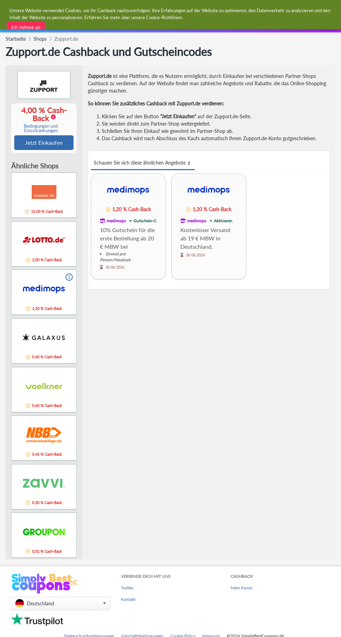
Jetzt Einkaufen (44, 143)
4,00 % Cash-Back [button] (41, 120)
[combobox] (156, 10)
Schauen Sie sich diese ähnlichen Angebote (143, 163)
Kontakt (128, 600)
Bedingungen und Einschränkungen (41, 128)
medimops (116, 220)
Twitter (127, 588)
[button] (60, 604)
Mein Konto (242, 588)
